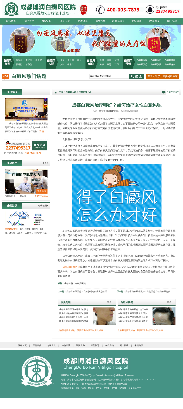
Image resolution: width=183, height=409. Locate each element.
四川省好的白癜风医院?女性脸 (73, 313)
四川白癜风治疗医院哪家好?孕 (73, 321)
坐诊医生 (12, 163)
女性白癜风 (84, 92)
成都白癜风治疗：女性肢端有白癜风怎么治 (86, 291)
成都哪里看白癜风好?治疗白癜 (133, 309)
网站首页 (11, 21)
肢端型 (19, 64)
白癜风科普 (118, 21)
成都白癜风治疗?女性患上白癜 (73, 317)
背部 (117, 60)
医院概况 (29, 21)
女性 (62, 64)
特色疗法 (65, 21)
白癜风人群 (71, 92)
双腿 (117, 64)
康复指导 (101, 21)
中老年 (70, 64)
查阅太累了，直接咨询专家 (163, 76)
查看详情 (41, 191)
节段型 (29, 64)
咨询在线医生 (172, 92)
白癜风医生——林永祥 (15, 196)
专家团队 (47, 21)
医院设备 (80, 345)
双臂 (109, 64)
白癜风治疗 (142, 64)
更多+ (45, 163)
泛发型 (38, 60)
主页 (61, 92)
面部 (101, 60)
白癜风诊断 (170, 60)
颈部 (109, 60)
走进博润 (12, 92)
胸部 (101, 64)
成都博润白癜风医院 (108, 111)
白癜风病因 (156, 60)
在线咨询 (154, 21)
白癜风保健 (170, 64)
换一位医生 (42, 195)
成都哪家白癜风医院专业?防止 (133, 313)
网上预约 (172, 21)
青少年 (70, 60)
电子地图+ (43, 205)
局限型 (19, 60)
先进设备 (83, 21)
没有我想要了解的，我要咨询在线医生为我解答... (81, 330)
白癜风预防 (156, 64)
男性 (79, 60)
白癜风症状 (142, 60)
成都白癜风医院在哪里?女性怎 (73, 309)
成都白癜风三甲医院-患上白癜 (133, 317)
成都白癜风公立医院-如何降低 (133, 321)
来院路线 (136, 21)
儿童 (62, 60)
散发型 (29, 60)
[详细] (41, 131)
